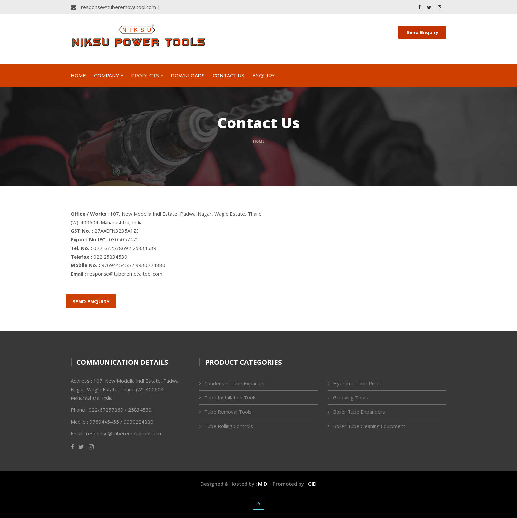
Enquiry (263, 76)
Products (147, 76)
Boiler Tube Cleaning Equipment (369, 426)
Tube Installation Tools (230, 397)
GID (312, 483)
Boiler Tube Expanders (359, 411)
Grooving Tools (350, 397)
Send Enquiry (422, 32)
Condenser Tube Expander (234, 383)
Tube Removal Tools (228, 411)
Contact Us (228, 76)
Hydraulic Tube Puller (357, 383)
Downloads (187, 76)
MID (263, 483)
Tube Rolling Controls (228, 426)
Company (108, 76)
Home (78, 76)
